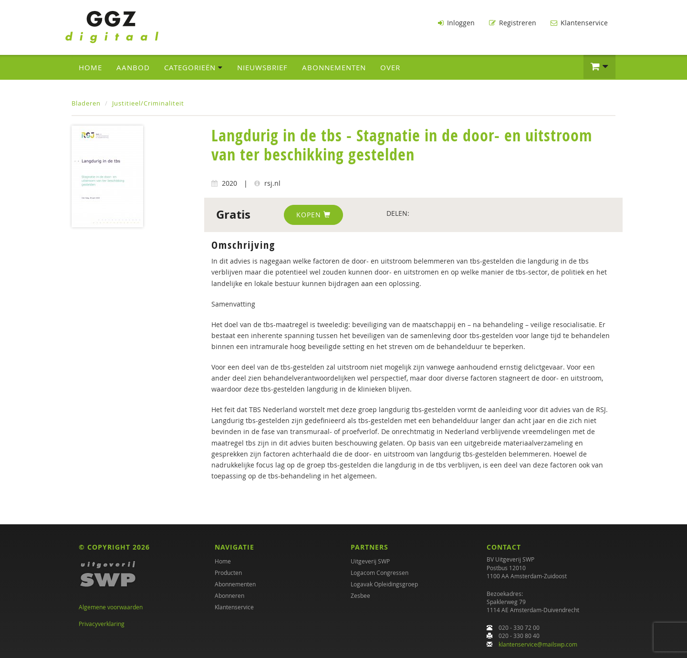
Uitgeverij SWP (370, 561)
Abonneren (229, 595)
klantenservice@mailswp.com (538, 644)
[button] (599, 67)
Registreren (512, 22)
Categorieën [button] (193, 67)
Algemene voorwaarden (111, 607)
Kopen (313, 214)
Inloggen (456, 22)
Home (90, 67)
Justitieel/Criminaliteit (148, 103)
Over (390, 67)
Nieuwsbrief (262, 67)
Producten (228, 572)
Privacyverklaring (102, 623)
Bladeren (86, 103)
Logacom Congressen (379, 572)
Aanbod (133, 67)
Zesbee (360, 595)
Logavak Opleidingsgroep (384, 584)
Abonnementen (334, 67)
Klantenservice (579, 22)
